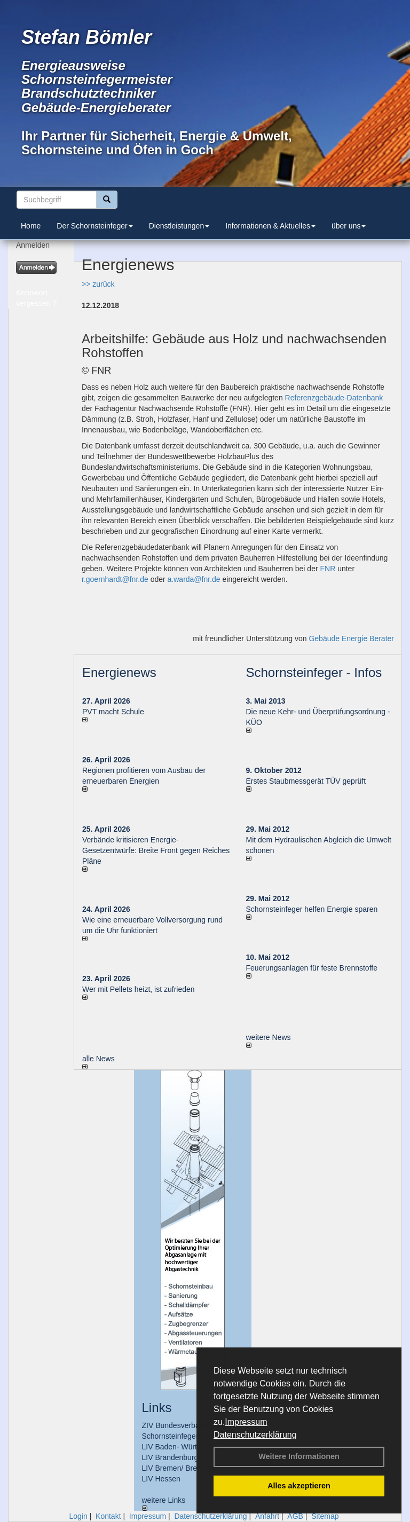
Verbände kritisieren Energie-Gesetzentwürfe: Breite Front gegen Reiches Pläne (156, 850)
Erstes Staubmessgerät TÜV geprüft (306, 781)
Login (78, 1516)
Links (157, 1407)
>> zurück (98, 284)
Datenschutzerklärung (255, 1434)
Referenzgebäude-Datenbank (334, 397)
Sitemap (324, 1516)
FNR (327, 568)
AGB (295, 1516)
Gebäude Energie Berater (351, 638)
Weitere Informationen (299, 1456)
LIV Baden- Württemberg (183, 1446)
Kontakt (108, 1516)
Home (31, 226)
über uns (349, 226)
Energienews (119, 672)
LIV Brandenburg (170, 1457)
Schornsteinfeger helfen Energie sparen (312, 909)
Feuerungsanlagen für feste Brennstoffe (311, 968)
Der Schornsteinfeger (94, 226)
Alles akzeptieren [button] (298, 1485)
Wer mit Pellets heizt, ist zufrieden (138, 989)
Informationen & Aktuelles (270, 226)
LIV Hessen (161, 1478)
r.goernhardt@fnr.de (115, 579)
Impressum (246, 1421)
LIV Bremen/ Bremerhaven (186, 1468)
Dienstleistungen (179, 226)
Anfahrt (267, 1516)
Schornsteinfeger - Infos (314, 672)
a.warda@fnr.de (194, 579)
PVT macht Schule (113, 711)
